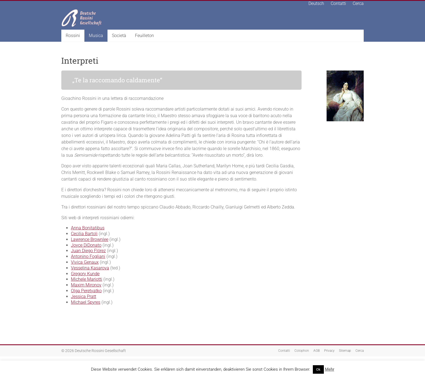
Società (119, 35)
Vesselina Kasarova (90, 268)
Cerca (358, 3)
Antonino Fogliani (88, 256)
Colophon (301, 351)
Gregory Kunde (85, 273)
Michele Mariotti (86, 279)
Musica (96, 35)
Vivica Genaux (85, 262)
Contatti (338, 3)
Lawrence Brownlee (89, 239)
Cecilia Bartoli (84, 233)
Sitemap (345, 351)
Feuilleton (144, 35)
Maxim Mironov (86, 285)
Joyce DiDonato (86, 245)
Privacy (329, 351)
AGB (316, 351)
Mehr (329, 369)
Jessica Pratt (83, 296)
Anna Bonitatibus (87, 227)
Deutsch (316, 3)
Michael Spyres (85, 302)
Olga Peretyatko (86, 290)
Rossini (73, 35)
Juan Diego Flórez (88, 250)
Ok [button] (318, 369)
